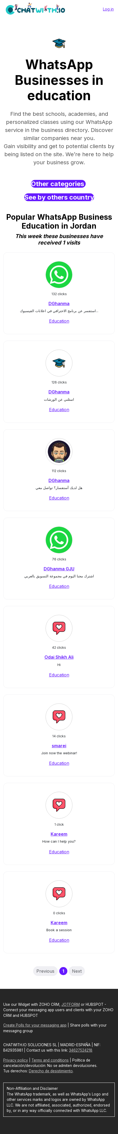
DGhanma (59, 303)
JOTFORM (70, 1004)
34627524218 (80, 1050)
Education (59, 321)
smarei (59, 745)
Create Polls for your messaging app (35, 1025)
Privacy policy (15, 1060)
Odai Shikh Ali (59, 657)
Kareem (59, 834)
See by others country (59, 197)
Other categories (58, 184)
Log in (108, 9)
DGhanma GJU (59, 568)
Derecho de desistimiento (51, 1071)
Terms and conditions (50, 1060)
